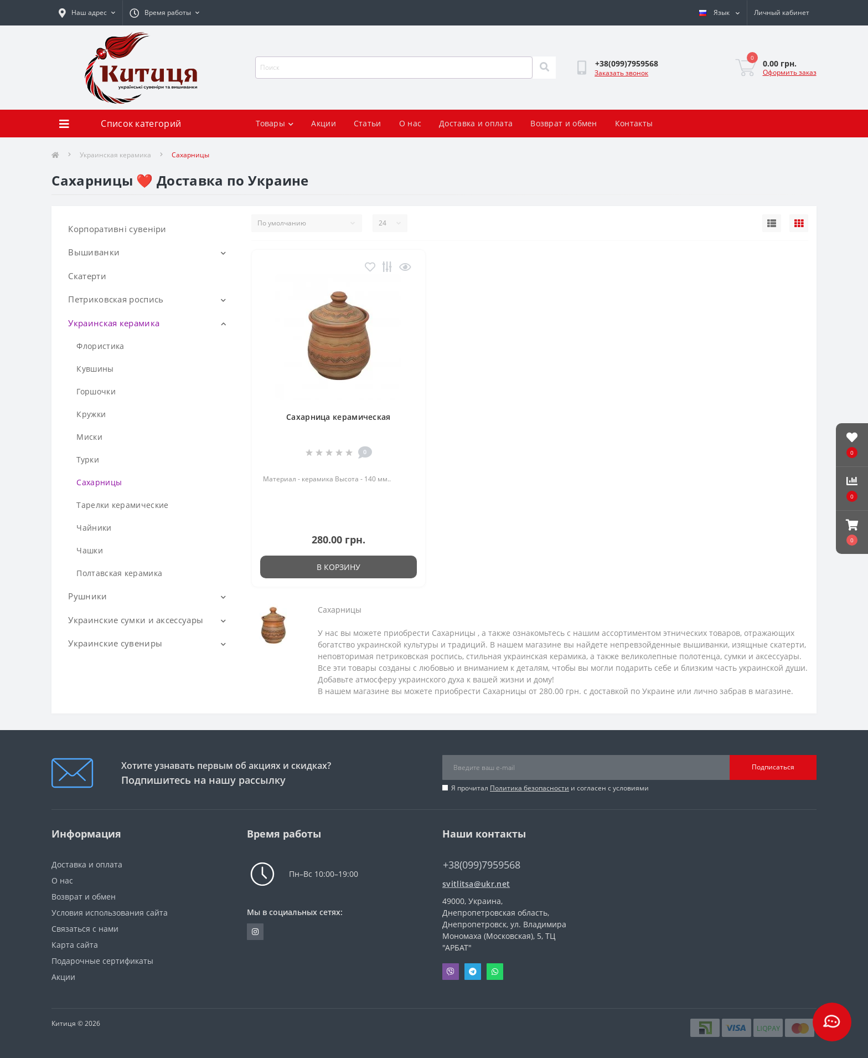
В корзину (338, 567)
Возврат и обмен (563, 123)
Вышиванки (94, 252)
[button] (852, 532)
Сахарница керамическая (338, 417)
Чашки (89, 550)
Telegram (473, 971)
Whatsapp (495, 971)
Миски (89, 437)
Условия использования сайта (109, 912)
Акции (323, 123)
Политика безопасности (529, 788)
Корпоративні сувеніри (117, 228)
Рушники (87, 596)
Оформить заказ (790, 72)
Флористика (100, 346)
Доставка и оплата (476, 123)
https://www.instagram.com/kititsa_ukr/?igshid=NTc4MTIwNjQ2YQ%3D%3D (255, 932)
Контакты (634, 123)
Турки (87, 459)
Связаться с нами (84, 928)
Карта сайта (74, 944)
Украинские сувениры (115, 643)
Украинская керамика (115, 155)
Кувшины (94, 368)
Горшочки (95, 391)
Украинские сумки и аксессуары (135, 619)
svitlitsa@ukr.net (476, 884)
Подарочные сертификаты (102, 961)
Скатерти (87, 275)
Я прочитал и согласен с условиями (550, 788)
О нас (410, 123)
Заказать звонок (621, 73)
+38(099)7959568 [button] (481, 865)
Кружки (91, 414)
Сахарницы (99, 482)
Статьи (367, 123)
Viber (450, 971)
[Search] (544, 68)
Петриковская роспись (115, 299)
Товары (274, 123)
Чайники (93, 527)
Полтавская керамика (119, 573)
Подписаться (773, 767)
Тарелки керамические (122, 505)
